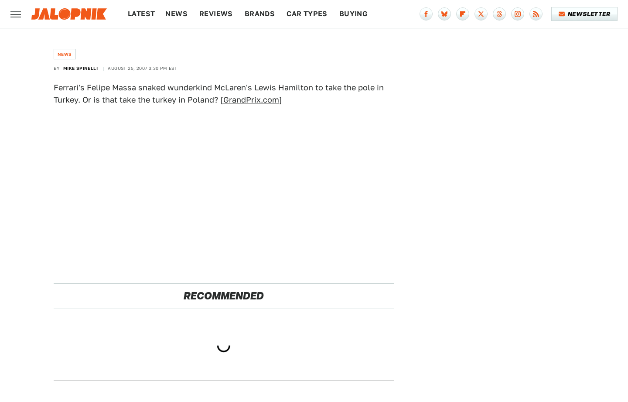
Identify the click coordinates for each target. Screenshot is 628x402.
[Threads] (499, 14)
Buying (353, 14)
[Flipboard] (462, 14)
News (176, 14)
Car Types (307, 14)
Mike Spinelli (80, 68)
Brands (260, 14)
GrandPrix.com (251, 99)
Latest (141, 14)
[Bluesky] (444, 14)
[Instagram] (517, 14)
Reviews (216, 14)
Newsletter (585, 14)
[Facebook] (426, 14)
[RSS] (536, 14)
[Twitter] (481, 14)
